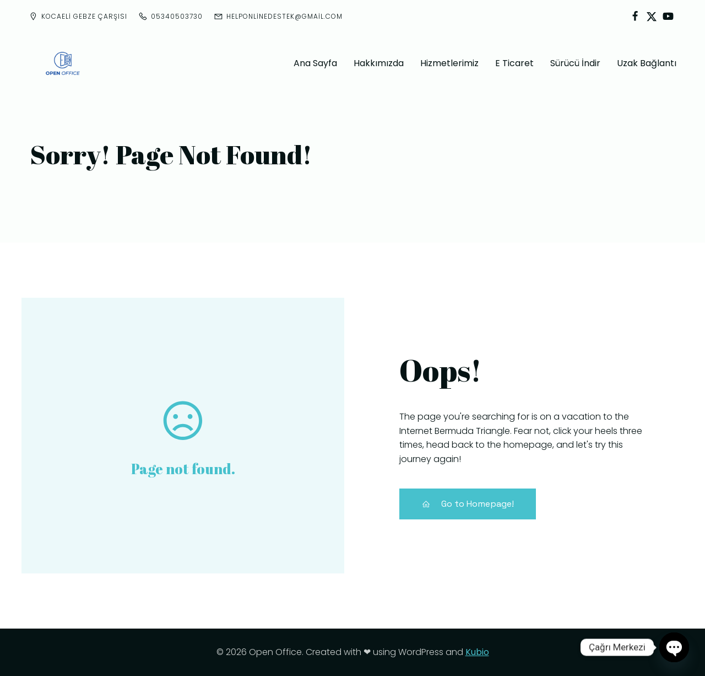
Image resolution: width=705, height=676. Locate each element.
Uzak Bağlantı (646, 63)
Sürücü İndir (575, 63)
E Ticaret (514, 63)
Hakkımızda (379, 63)
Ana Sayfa (315, 63)
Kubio (477, 652)
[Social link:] (635, 16)
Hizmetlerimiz (449, 63)
